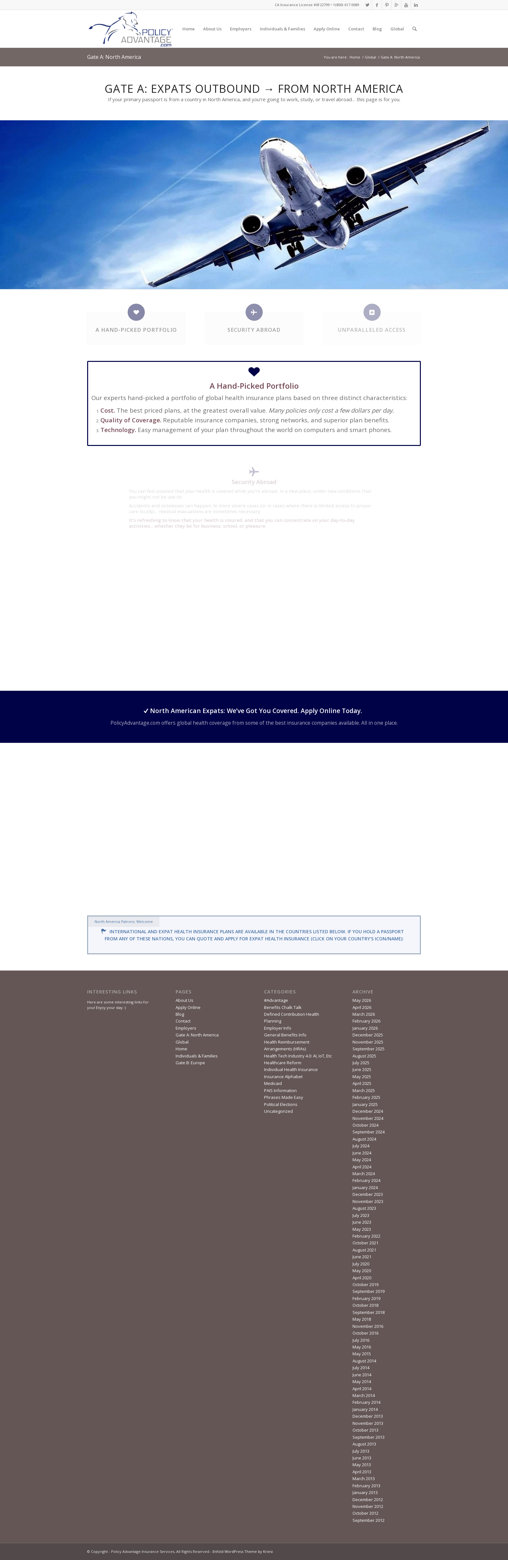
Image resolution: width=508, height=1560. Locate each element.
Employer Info (277, 1028)
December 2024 (367, 1111)
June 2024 (361, 1153)
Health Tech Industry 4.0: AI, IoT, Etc (298, 1056)
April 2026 (361, 1007)
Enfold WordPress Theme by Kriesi (243, 1551)
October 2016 (365, 1333)
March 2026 (363, 1014)
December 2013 (367, 1416)
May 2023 (361, 1229)
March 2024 (363, 1173)
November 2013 (367, 1423)
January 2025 (365, 1104)
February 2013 (366, 1486)
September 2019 (368, 1291)
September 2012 (368, 1520)
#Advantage (276, 1000)
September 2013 (368, 1437)
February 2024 (366, 1180)
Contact (356, 29)
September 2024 (368, 1132)
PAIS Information (280, 1090)
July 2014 (360, 1367)
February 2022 (366, 1236)
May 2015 (361, 1354)
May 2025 (361, 1076)
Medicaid (273, 1083)
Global (397, 29)
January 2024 (365, 1187)
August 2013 (364, 1444)
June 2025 (361, 1069)
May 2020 (361, 1270)
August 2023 (364, 1208)
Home (188, 29)
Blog (377, 29)
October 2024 (365, 1125)
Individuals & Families (282, 29)
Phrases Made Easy (283, 1097)
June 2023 (361, 1222)
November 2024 (367, 1118)
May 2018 (361, 1319)
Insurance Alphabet (283, 1076)
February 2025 (366, 1097)
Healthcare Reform (282, 1063)
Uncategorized (278, 1111)
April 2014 (361, 1389)
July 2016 (360, 1340)
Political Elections (280, 1104)
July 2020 (360, 1264)
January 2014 (365, 1409)
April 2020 (361, 1278)
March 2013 (363, 1478)
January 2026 (365, 1028)
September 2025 (368, 1049)
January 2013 (365, 1492)
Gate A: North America (114, 56)
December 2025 (367, 1035)
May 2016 (361, 1347)
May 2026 (361, 1000)
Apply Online (327, 29)
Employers (240, 29)
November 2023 (367, 1201)
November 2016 (367, 1326)
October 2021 (365, 1243)
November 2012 (367, 1506)
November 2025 (367, 1042)
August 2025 (364, 1056)
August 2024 (364, 1139)
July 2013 (360, 1451)
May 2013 (361, 1465)
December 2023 (367, 1194)
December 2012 (367, 1499)
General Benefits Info (285, 1035)
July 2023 (360, 1215)
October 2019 (365, 1284)
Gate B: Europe (190, 1063)
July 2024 (360, 1146)
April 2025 (361, 1083)
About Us (212, 29)
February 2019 (366, 1298)
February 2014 (366, 1402)
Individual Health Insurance (291, 1069)
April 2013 (361, 1472)
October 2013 (365, 1430)
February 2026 (366, 1021)
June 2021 (361, 1257)
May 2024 (361, 1160)
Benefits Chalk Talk (283, 1007)
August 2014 (364, 1361)
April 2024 (361, 1167)
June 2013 (361, 1458)
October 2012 (365, 1513)
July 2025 (360, 1063)
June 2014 (361, 1375)
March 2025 (363, 1090)
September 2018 (368, 1312)
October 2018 (365, 1305)
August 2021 (364, 1250)
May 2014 (361, 1381)
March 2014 (363, 1395)
